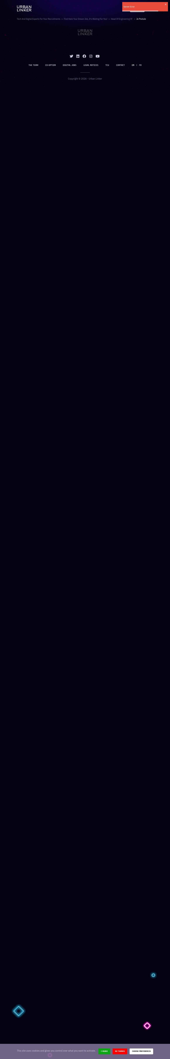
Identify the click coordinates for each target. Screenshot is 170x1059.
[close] (166, 4)
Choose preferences (141, 1051)
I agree (104, 1051)
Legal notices (90, 65)
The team (33, 65)
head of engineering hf (122, 19)
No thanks (120, 1051)
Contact (120, 65)
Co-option (50, 65)
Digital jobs (69, 65)
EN (133, 65)
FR (140, 65)
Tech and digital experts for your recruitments (38, 19)
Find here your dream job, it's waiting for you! (85, 19)
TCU (107, 65)
